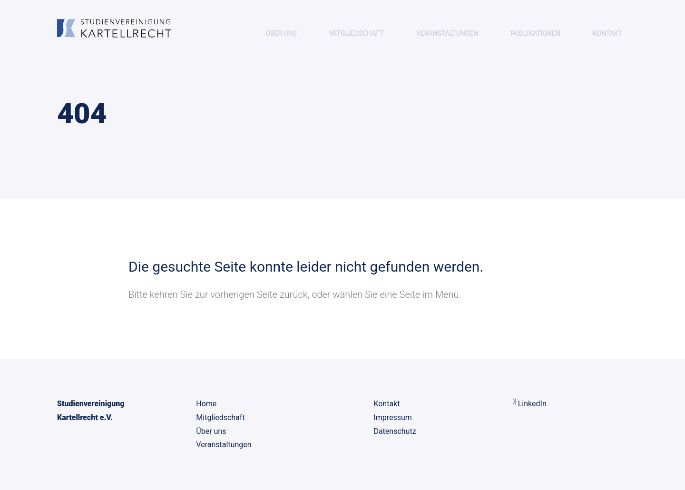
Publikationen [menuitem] (535, 33)
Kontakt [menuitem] (607, 33)
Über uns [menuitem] (281, 33)
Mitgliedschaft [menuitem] (356, 33)
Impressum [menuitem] (392, 417)
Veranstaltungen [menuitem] (447, 33)
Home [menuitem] (206, 403)
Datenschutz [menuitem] (394, 431)
